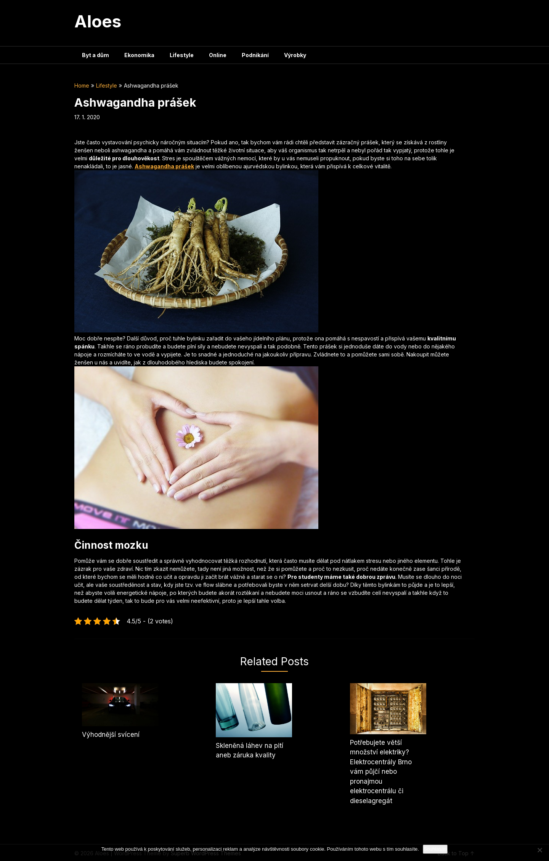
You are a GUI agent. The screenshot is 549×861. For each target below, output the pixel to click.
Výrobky (295, 55)
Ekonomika (139, 55)
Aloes (97, 21)
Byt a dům (95, 55)
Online (217, 55)
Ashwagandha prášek (164, 166)
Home (81, 85)
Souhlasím (435, 849)
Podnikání (255, 55)
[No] (539, 850)
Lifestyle (182, 55)
